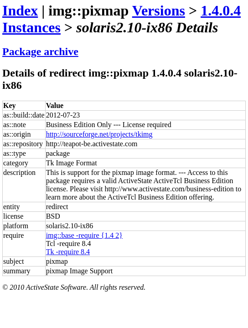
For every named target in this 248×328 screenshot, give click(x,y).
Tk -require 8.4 (68, 252)
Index (20, 10)
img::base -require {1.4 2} (84, 235)
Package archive (40, 51)
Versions (158, 10)
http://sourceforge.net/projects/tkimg (99, 134)
